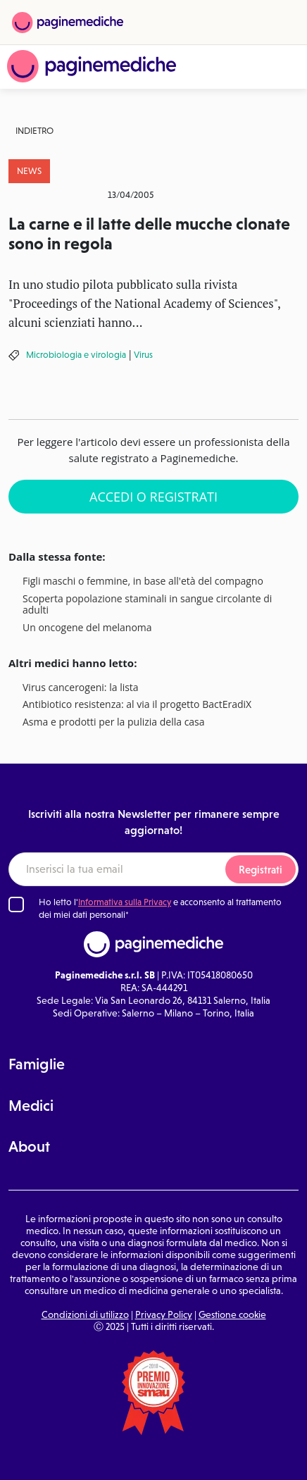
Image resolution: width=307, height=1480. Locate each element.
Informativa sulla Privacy (124, 902)
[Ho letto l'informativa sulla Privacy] (16, 904)
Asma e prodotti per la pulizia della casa (114, 722)
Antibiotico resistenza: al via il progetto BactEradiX (137, 705)
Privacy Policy (163, 1314)
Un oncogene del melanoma (87, 628)
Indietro (34, 130)
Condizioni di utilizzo (85, 1314)
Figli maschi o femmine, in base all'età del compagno (143, 581)
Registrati (260, 870)
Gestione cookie (232, 1314)
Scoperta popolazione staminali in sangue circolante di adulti (147, 605)
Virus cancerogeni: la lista (81, 688)
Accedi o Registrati (153, 496)
